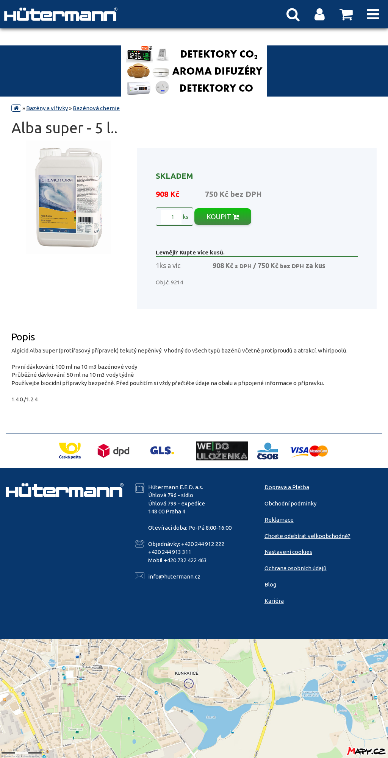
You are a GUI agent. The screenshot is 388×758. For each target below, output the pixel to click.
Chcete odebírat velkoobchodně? (307, 536)
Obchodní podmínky (290, 503)
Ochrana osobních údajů (295, 568)
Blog (270, 584)
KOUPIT (223, 216)
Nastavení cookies (288, 552)
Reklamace (279, 519)
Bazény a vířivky (47, 108)
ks (174, 217)
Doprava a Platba (286, 487)
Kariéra (274, 600)
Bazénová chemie (96, 108)
